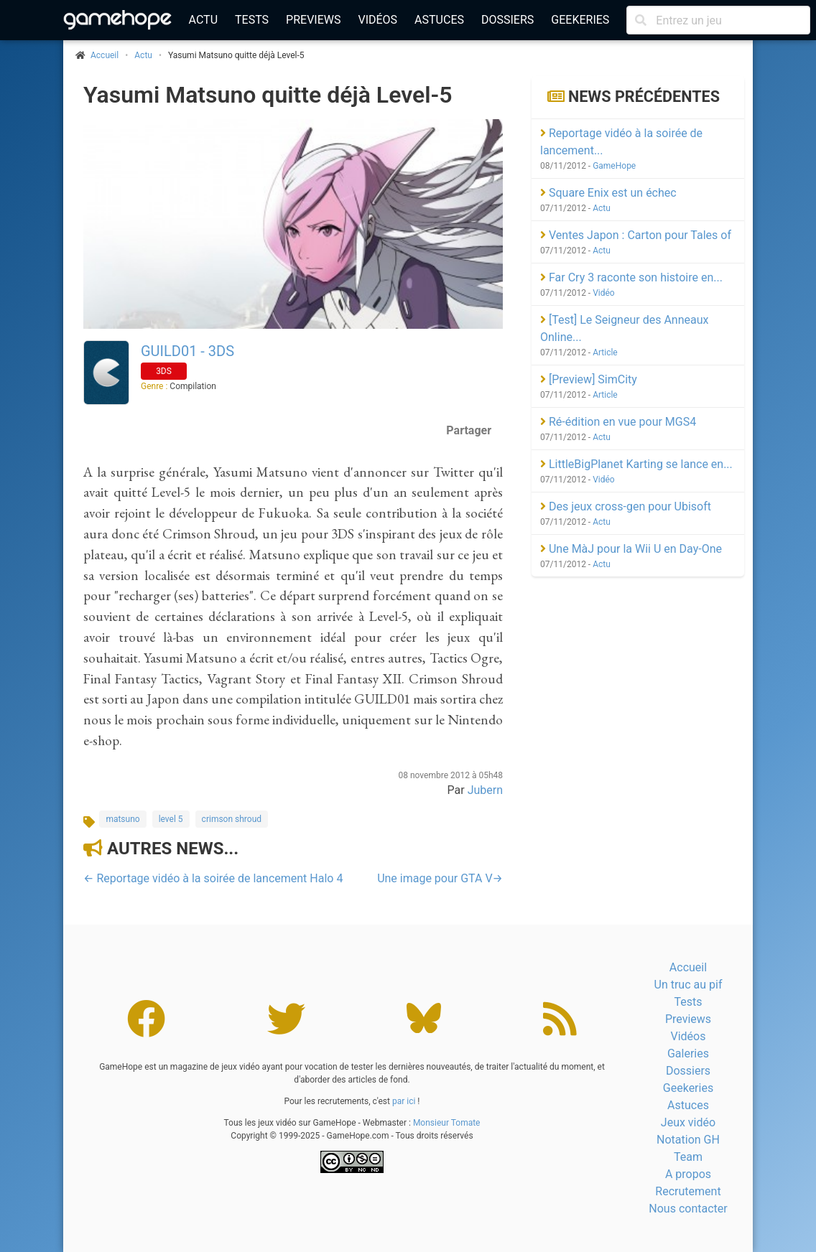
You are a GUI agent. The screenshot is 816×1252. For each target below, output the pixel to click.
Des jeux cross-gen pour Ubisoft (625, 506)
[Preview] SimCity (588, 379)
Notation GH (688, 1139)
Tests (252, 20)
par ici (403, 1101)
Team (688, 1157)
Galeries (688, 1053)
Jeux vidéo (688, 1122)
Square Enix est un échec (608, 193)
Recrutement (687, 1191)
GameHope (614, 166)
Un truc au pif (688, 984)
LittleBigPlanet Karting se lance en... (636, 464)
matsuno (122, 819)
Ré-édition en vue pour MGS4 (618, 422)
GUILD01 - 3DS (187, 351)
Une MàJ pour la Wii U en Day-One (631, 549)
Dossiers (507, 20)
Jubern (485, 790)
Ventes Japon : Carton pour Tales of (635, 235)
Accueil (688, 967)
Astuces (439, 20)
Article (605, 352)
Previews (313, 20)
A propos (688, 1174)
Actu (203, 20)
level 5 (171, 819)
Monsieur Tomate (447, 1123)
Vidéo (604, 293)
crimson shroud (231, 819)
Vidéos (377, 20)
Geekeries (580, 20)
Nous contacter (688, 1208)
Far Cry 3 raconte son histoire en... (631, 277)
